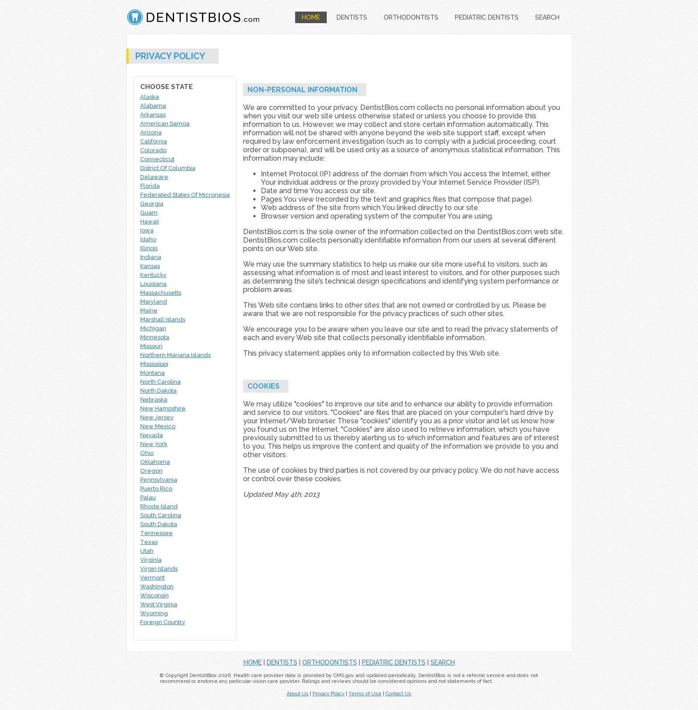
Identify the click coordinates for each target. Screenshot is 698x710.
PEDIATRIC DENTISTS (487, 17)
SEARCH (547, 17)
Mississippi (154, 364)
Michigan (153, 328)
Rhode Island (159, 506)
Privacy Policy (328, 694)
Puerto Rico (156, 488)
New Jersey (157, 417)
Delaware (154, 177)
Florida (150, 186)
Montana (152, 372)
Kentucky (153, 275)
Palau (148, 497)
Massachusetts (160, 292)
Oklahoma (155, 461)
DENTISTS (352, 17)
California (153, 141)
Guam (149, 212)
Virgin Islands (159, 568)
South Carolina (160, 515)
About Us (297, 694)
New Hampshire (163, 408)
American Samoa (165, 123)
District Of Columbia (167, 168)
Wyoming (154, 613)
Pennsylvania (158, 479)
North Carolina (160, 381)
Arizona (151, 132)
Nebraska (153, 399)
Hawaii (149, 221)
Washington (157, 586)
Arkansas (153, 114)
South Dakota (158, 524)
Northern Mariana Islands (175, 355)
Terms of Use (365, 694)
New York (153, 444)
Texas (149, 542)
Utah (147, 551)
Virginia (151, 559)
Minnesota (154, 337)
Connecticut (157, 159)
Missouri (151, 346)
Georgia (151, 203)
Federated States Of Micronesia (185, 194)
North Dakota (158, 390)
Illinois (149, 248)
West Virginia (158, 604)
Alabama (153, 105)
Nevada (151, 435)
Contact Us (398, 694)
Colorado (153, 150)
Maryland (153, 301)
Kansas (150, 266)
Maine (149, 310)
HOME (311, 17)
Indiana (150, 257)
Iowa (147, 230)
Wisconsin (154, 595)
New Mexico (157, 426)
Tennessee (156, 533)
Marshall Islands (162, 319)
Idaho (148, 239)
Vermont (152, 577)
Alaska (149, 96)
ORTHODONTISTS (411, 17)
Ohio (147, 453)
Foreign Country (162, 622)
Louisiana (153, 283)
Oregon (151, 470)
